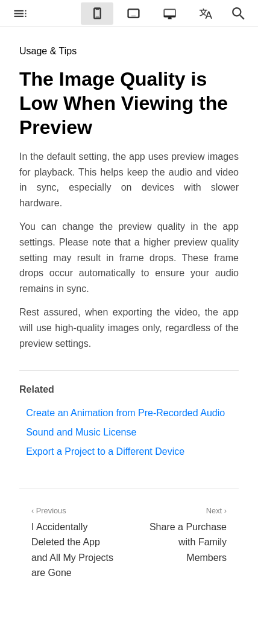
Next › (184, 536)
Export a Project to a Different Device (105, 451)
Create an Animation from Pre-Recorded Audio (125, 413)
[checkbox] (20, 13)
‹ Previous (74, 543)
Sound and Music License (81, 432)
